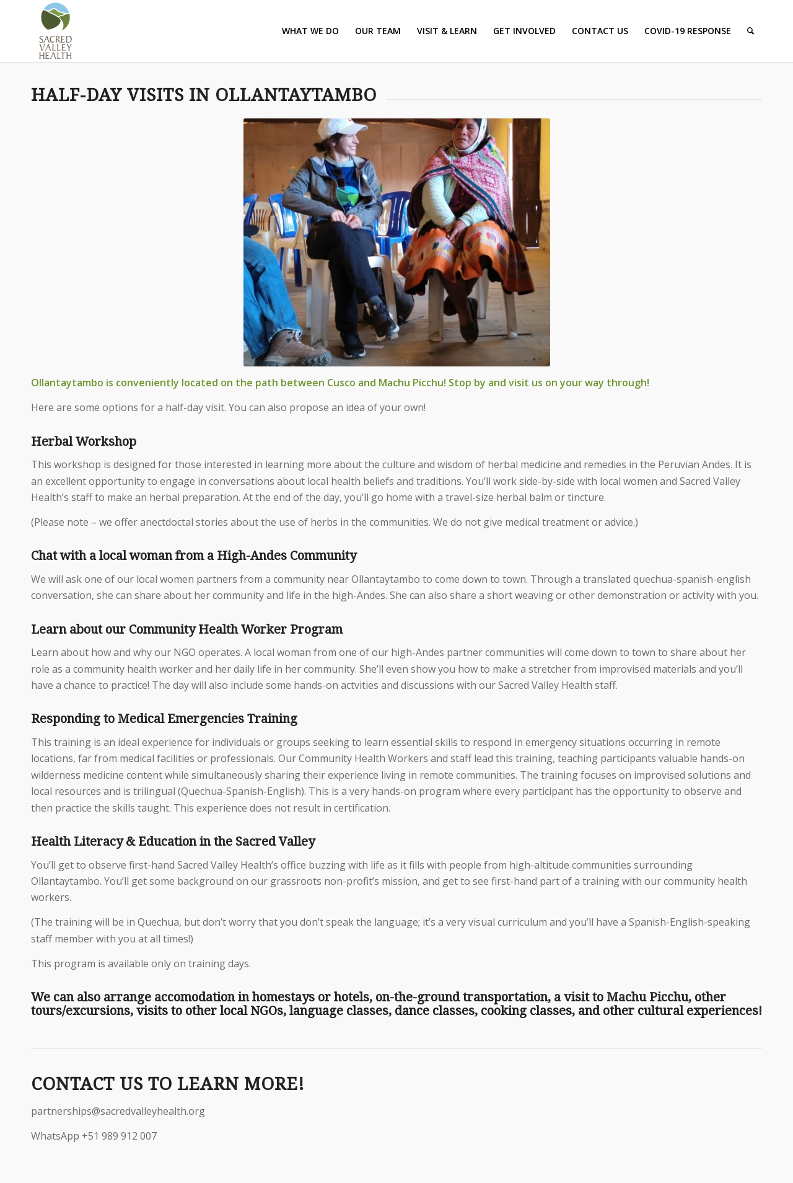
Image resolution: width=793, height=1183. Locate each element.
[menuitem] (310, 31)
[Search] (750, 31)
